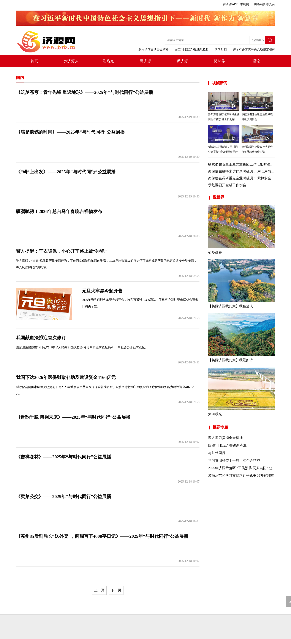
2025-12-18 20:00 (188, 236)
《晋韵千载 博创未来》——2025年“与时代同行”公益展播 (73, 417)
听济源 (182, 61)
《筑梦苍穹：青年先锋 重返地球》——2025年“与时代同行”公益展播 (84, 92)
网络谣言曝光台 (264, 4)
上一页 (99, 590)
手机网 (244, 4)
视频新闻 (220, 83)
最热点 (108, 61)
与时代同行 (216, 453)
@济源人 (71, 61)
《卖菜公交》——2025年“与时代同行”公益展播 (63, 496)
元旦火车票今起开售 (102, 290)
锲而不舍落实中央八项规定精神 (254, 49)
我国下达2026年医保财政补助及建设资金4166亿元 (66, 377)
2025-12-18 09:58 (188, 276)
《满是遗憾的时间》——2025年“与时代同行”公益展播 (70, 132)
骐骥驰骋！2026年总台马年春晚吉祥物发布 (59, 211)
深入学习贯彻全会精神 (153, 49)
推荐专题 (218, 427)
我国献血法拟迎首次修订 (41, 337)
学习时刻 (221, 49)
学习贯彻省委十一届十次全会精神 (234, 460)
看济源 (145, 61)
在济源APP (230, 4)
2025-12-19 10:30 (188, 117)
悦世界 (219, 61)
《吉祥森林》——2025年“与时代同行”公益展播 (63, 456)
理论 (256, 61)
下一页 (116, 590)
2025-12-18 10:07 (188, 441)
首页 (34, 61)
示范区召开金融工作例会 (227, 185)
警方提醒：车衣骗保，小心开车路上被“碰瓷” (61, 251)
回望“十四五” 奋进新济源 (191, 49)
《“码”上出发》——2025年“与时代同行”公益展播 (66, 171)
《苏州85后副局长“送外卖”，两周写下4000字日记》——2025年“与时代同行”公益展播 (102, 536)
